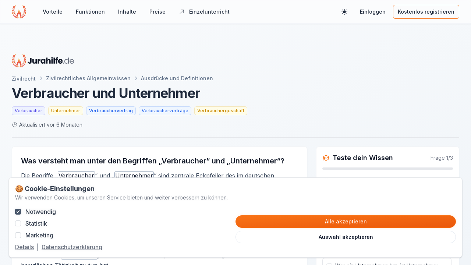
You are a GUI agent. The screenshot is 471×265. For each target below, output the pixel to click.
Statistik (36, 223)
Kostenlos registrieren (426, 11)
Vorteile (53, 11)
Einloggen (373, 11)
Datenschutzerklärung (72, 247)
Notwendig (40, 211)
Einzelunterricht (204, 11)
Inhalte (127, 11)
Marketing (39, 235)
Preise (157, 11)
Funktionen (90, 11)
